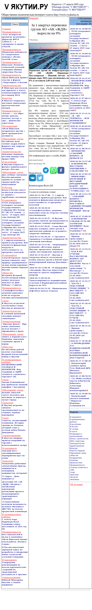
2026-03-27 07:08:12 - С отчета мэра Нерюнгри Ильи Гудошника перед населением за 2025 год (80, 104)
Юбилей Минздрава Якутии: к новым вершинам (12, 581)
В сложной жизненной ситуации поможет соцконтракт (13, 314)
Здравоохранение (77, 446)
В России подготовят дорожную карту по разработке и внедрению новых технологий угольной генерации (15, 552)
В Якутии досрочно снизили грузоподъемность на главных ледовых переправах (13, 409)
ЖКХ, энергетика (77, 441)
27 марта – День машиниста (10, 477)
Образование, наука (78, 453)
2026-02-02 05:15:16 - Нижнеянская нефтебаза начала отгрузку (48, 289)
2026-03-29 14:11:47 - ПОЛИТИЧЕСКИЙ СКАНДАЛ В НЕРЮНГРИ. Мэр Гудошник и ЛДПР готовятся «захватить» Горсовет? (80, 86)
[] (80, 50)
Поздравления (76, 458)
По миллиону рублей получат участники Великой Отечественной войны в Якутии (15, 352)
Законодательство (77, 443)
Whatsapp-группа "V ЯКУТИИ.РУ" (69, 7)
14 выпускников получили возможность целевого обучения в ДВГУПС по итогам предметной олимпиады (14, 506)
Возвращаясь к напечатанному (76, 435)
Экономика (74, 479)
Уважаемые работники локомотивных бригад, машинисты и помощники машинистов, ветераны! (14, 467)
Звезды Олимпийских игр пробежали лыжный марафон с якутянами (15, 383)
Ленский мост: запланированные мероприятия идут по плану (13, 453)
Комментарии (36, 185)
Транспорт (74, 474)
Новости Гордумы (77, 450)
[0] (18, 217)
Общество (74, 455)
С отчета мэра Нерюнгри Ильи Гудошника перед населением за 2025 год (14, 520)
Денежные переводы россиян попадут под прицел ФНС (13, 155)
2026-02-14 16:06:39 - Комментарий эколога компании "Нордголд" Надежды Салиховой (80, 399)
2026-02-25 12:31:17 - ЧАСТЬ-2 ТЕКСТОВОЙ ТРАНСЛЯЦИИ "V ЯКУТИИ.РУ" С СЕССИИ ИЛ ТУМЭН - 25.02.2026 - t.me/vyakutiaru (80, 290)
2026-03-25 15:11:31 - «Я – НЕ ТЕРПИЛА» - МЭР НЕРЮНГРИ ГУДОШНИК (80, 118)
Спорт (72, 472)
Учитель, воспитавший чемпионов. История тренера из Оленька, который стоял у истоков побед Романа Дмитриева (14, 425)
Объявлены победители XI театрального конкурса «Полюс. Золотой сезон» (14, 54)
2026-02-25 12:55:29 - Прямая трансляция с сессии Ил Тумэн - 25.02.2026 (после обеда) (80, 240)
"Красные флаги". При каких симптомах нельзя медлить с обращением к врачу (14, 326)
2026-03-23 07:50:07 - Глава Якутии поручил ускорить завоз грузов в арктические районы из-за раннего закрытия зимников (48, 230)
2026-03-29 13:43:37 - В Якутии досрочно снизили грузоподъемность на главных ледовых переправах (48, 220)
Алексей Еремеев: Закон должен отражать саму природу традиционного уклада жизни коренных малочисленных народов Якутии (15, 262)
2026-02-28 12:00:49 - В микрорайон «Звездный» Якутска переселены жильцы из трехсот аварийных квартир (48, 271)
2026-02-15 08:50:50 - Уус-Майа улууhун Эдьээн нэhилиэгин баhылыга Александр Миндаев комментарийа (80, 383)
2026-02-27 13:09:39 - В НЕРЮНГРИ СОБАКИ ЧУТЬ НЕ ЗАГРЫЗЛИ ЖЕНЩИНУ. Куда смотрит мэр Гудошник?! (80, 223)
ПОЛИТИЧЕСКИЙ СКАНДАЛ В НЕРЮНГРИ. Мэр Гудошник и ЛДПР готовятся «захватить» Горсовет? (14, 368)
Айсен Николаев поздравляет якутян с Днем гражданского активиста (13, 131)
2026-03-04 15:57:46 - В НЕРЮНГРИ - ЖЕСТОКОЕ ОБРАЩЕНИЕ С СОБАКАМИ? (80, 166)
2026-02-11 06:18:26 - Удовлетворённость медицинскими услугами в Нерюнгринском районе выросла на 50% (48, 281)
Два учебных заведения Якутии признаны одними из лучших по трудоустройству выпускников (14, 178)
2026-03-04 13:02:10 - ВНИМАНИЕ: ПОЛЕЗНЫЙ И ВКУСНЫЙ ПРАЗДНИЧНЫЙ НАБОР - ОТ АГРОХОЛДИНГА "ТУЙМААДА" (80, 182)
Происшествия (76, 462)
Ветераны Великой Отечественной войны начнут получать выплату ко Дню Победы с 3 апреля (13, 279)
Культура (73, 448)
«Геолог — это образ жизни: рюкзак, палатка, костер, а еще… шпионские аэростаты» (13, 117)
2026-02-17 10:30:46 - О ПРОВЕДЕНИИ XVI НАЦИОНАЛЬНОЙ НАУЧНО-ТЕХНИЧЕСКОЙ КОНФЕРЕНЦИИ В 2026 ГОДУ (80, 349)
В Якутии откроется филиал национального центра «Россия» (14, 165)
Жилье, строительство (79, 438)
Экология (74, 477)
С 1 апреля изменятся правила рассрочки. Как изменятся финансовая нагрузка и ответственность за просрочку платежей (15, 245)
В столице (74, 429)
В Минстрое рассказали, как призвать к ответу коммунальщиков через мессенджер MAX (15, 90)
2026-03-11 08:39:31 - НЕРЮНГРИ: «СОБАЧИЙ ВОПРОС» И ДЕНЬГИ (80, 153)
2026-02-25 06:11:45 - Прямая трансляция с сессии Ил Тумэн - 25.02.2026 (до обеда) (80, 332)
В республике (75, 424)
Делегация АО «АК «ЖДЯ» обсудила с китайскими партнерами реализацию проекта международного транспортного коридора (13, 490)
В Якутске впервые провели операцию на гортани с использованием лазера (14, 440)
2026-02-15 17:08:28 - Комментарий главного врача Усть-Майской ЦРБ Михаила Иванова (80, 367)
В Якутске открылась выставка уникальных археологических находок (14, 103)
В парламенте (75, 417)
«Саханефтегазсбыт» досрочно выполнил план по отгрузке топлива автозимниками (15, 293)
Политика (74, 460)
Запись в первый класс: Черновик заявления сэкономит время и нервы (14, 339)
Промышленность (77, 465)
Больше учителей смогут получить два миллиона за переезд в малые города (14, 395)
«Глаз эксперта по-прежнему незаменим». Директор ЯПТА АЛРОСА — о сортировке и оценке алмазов (14, 39)
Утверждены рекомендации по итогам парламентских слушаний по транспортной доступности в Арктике (14, 567)
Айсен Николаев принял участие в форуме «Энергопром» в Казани (15, 78)
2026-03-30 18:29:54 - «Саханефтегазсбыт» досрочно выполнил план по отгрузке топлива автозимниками (48, 211)
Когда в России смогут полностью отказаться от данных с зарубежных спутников (14, 192)
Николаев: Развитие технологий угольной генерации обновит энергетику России (13, 67)
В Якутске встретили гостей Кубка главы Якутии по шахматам (13, 304)
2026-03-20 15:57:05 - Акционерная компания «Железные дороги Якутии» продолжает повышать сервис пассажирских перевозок (48, 248)
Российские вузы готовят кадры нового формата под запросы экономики (13, 144)
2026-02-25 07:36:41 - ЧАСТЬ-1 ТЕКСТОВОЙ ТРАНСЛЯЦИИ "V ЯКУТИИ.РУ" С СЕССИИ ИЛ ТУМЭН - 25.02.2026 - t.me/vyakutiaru (80, 313)
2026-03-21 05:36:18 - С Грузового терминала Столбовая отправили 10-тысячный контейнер (48, 238)
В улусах (73, 431)
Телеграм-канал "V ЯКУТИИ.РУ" (69, 9)
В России (74, 426)
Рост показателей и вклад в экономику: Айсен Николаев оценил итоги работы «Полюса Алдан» (15, 538)
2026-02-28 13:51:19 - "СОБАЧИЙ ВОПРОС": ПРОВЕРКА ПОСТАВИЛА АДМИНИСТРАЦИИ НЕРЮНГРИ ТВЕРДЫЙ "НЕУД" (80, 202)
